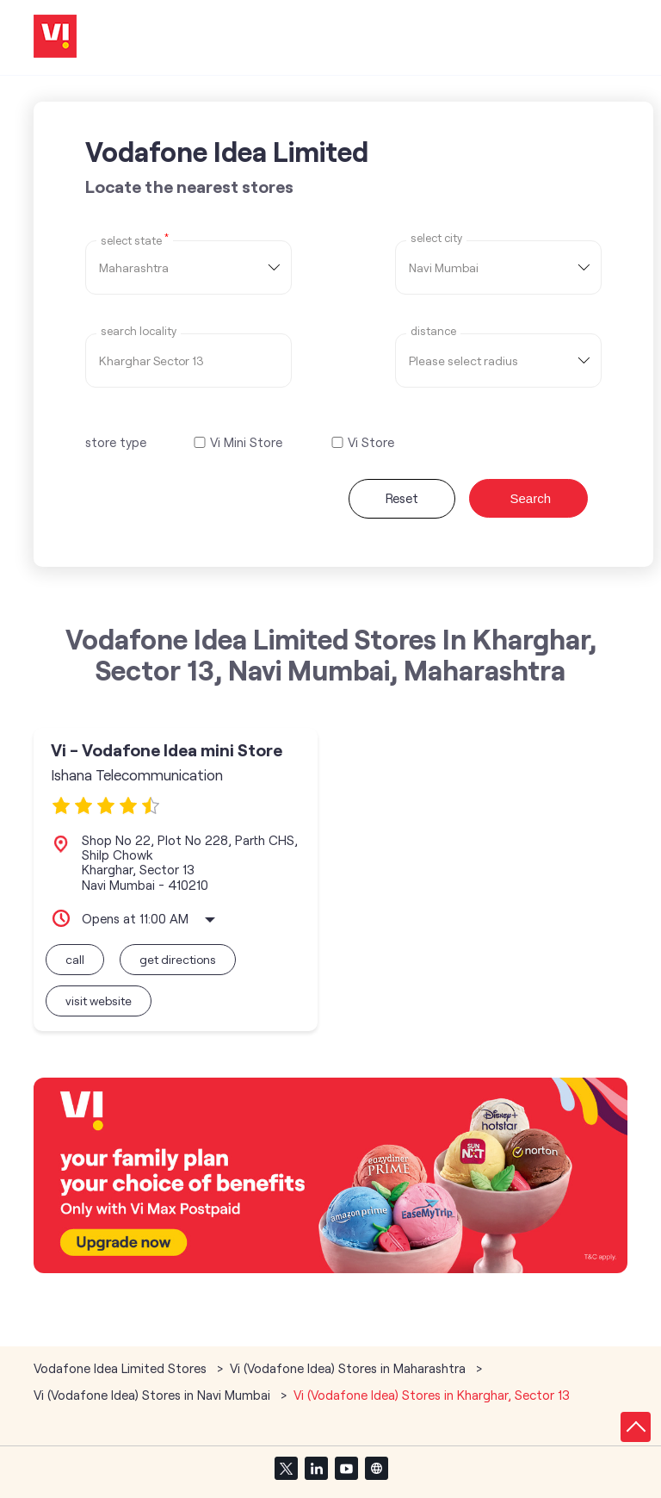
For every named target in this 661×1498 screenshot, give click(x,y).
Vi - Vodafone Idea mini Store (166, 750)
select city (436, 238)
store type (115, 442)
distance (433, 331)
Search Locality (138, 331)
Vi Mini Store (246, 442)
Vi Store (371, 442)
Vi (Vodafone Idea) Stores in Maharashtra (348, 1368)
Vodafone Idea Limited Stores (122, 1368)
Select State (135, 239)
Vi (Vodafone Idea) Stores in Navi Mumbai (152, 1394)
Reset (402, 498)
